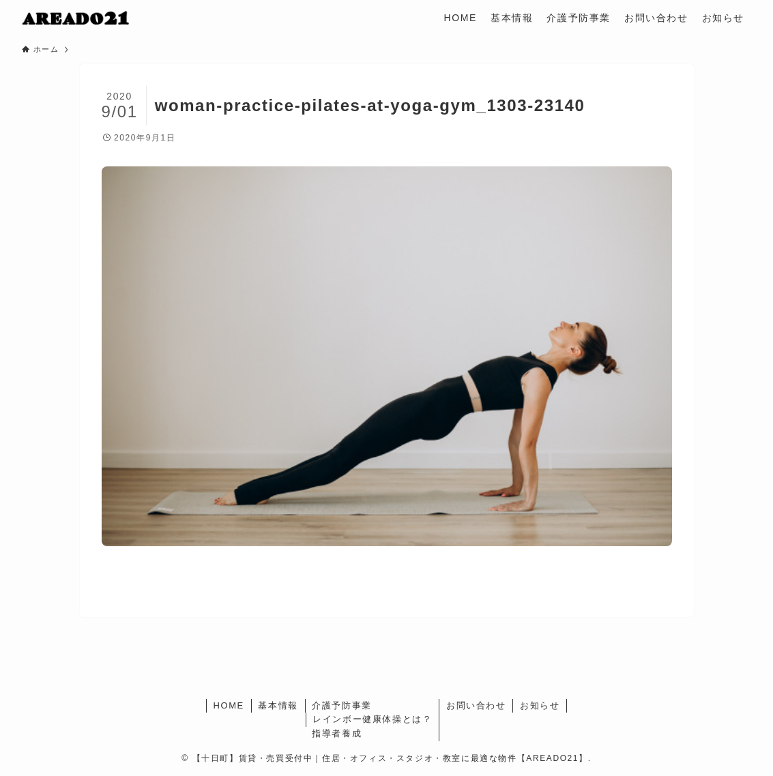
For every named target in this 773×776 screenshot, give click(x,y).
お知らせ (539, 705)
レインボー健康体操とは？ (372, 719)
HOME (228, 705)
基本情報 (277, 705)
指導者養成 (337, 733)
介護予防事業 (342, 705)
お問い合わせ (476, 705)
